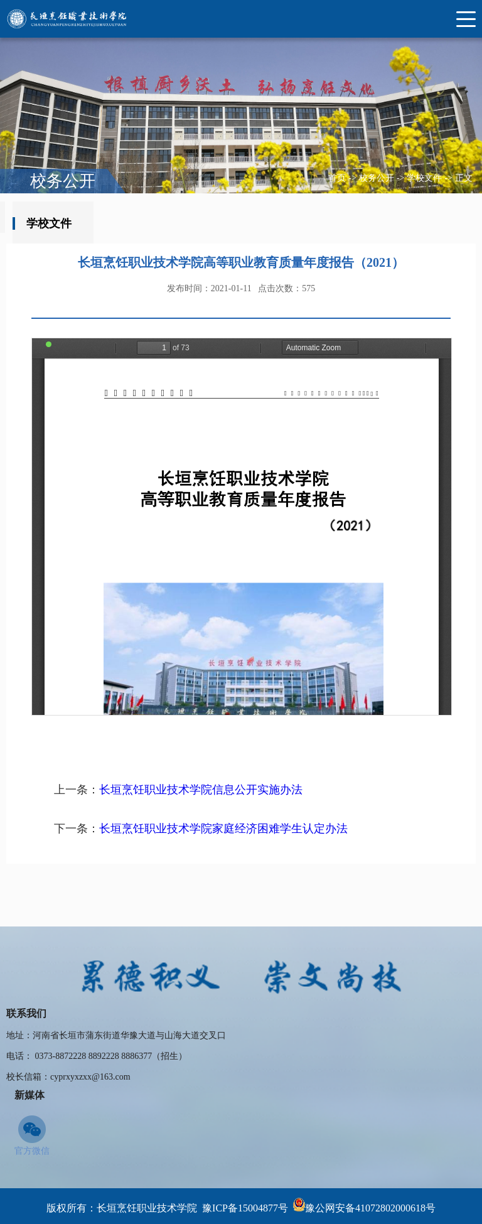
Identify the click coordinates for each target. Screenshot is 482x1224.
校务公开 (376, 178)
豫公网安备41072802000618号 (370, 1208)
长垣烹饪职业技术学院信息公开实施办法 (201, 789)
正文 (464, 178)
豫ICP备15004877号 (245, 1208)
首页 (337, 178)
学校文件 (424, 178)
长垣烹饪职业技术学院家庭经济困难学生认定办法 (223, 828)
